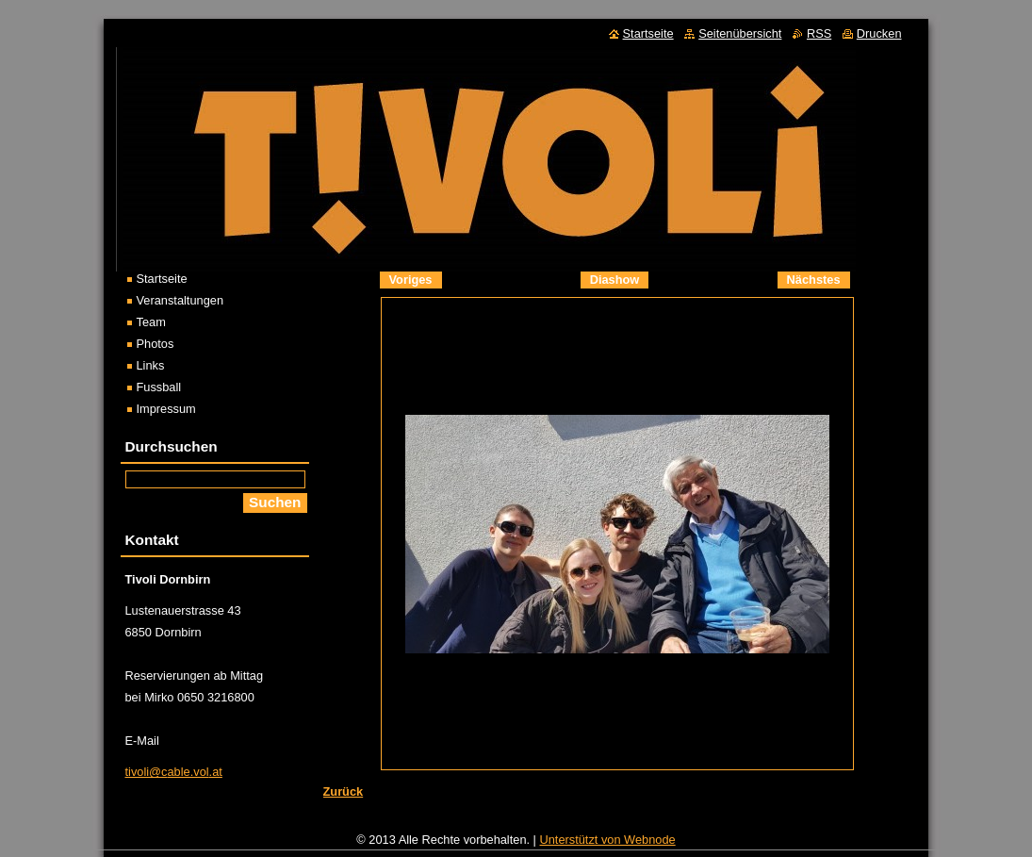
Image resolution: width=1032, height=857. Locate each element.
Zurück (343, 791)
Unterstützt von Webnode (608, 844)
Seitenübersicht (739, 33)
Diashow (615, 279)
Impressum (166, 409)
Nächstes (814, 279)
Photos (155, 344)
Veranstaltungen (180, 300)
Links (151, 365)
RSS (819, 33)
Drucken (879, 33)
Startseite (162, 279)
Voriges (411, 279)
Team (151, 322)
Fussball (159, 387)
